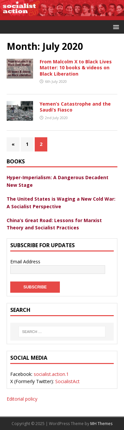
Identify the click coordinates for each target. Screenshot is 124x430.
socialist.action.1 (51, 374)
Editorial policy (22, 399)
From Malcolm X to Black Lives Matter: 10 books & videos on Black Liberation (76, 67)
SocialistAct (67, 381)
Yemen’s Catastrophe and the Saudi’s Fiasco (75, 107)
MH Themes (101, 423)
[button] (114, 26)
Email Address (25, 261)
